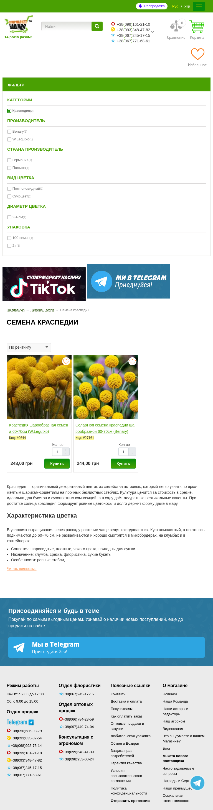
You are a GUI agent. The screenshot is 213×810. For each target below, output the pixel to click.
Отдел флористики (80, 685)
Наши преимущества (180, 788)
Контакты (118, 694)
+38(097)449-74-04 (78, 727)
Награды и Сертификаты (183, 781)
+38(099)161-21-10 (26, 753)
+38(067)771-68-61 (26, 775)
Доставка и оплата (126, 701)
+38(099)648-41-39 (78, 752)
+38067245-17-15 (133, 35)
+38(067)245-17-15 (26, 768)
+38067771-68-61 (133, 41)
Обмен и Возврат (125, 743)
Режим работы (23, 685)
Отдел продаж (22, 711)
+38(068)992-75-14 (26, 746)
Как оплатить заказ (127, 716)
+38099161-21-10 (133, 24)
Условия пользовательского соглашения (126, 775)
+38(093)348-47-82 (26, 760)
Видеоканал (173, 729)
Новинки (170, 694)
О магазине (175, 685)
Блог (167, 748)
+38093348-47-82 (133, 30)
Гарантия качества (126, 763)
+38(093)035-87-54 (26, 738)
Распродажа (154, 6)
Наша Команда (175, 701)
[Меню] (199, 6)
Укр (187, 6)
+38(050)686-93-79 (26, 731)
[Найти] (97, 26)
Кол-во (57, 445)
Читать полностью (22, 569)
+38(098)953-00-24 (78, 759)
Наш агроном (174, 721)
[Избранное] (197, 57)
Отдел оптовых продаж (76, 707)
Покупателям (122, 709)
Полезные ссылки (131, 685)
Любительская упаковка (131, 736)
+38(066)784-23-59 (78, 719)
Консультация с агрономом (76, 740)
